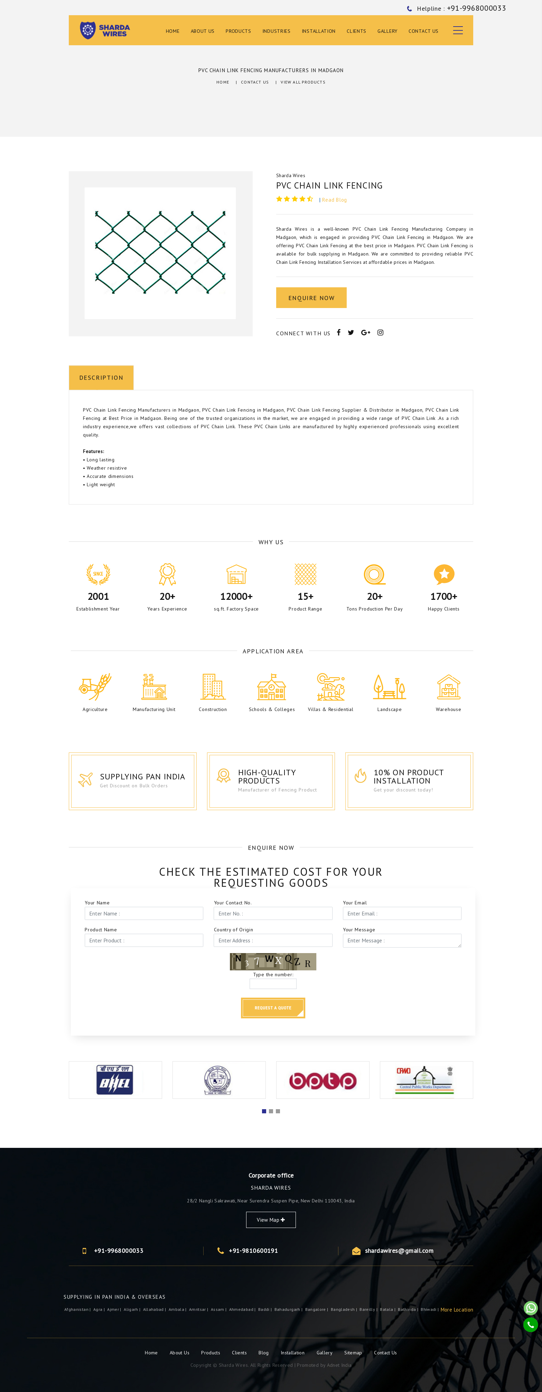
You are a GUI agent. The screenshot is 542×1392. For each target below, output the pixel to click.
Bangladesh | (344, 1309)
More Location (457, 1309)
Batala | (388, 1309)
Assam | (219, 1309)
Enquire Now (311, 298)
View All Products (303, 82)
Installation (319, 31)
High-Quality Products (280, 776)
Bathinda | (408, 1309)
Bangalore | (317, 1309)
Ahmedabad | (243, 1309)
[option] (161, 253)
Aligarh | (133, 1309)
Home (173, 31)
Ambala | (178, 1309)
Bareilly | (369, 1309)
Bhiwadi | (430, 1309)
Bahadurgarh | (289, 1309)
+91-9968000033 (412, 1251)
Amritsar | (199, 1309)
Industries (276, 31)
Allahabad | (155, 1309)
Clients (356, 31)
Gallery (387, 31)
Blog (264, 1353)
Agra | (99, 1309)
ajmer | (114, 1309)
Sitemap (353, 1353)
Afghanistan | (78, 1309)
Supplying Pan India (153, 776)
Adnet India (339, 1365)
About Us (203, 31)
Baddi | (265, 1309)
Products (238, 31)
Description (101, 512)
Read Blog (334, 199)
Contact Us (424, 31)
